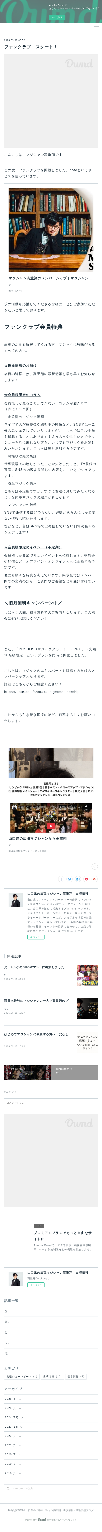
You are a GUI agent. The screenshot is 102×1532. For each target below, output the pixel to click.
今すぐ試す (57, 17)
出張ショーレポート (21, 1381)
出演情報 (52, 1381)
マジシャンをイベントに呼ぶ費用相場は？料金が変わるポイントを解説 (50, 1348)
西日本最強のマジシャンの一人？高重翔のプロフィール (44, 1005)
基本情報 (76, 1381)
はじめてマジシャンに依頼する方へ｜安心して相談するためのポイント (50, 1337)
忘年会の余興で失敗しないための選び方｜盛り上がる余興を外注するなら (51, 1358)
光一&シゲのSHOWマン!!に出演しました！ (36, 971)
